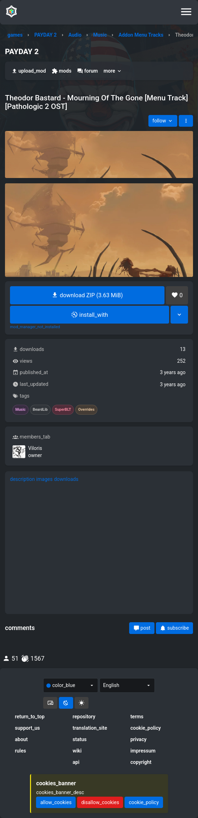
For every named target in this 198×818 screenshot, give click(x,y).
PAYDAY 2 (45, 35)
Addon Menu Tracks (140, 35)
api (76, 762)
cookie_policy (145, 728)
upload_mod (28, 71)
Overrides (86, 410)
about (21, 739)
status (80, 739)
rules (20, 751)
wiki (77, 751)
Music (100, 35)
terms (136, 716)
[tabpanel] (99, 548)
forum (87, 71)
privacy (138, 739)
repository (84, 716)
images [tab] (44, 479)
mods (61, 71)
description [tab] (22, 479)
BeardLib (40, 410)
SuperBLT (63, 410)
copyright (140, 762)
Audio (75, 35)
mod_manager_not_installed (35, 327)
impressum (143, 751)
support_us (27, 728)
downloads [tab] (66, 479)
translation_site (90, 728)
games (14, 35)
